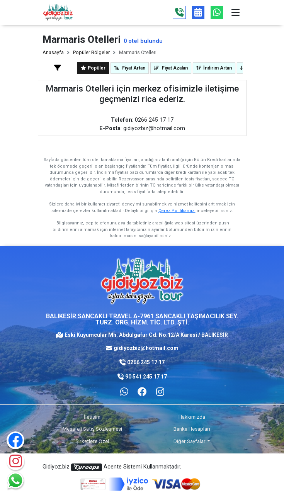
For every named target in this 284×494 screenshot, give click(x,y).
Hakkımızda (192, 417)
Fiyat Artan (129, 68)
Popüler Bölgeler (91, 52)
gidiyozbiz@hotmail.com (146, 348)
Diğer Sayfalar (189, 441)
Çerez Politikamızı (177, 210)
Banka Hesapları (191, 429)
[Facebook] (142, 392)
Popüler (93, 68)
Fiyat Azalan (171, 68)
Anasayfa (53, 52)
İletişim (92, 417)
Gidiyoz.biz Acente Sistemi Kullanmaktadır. (112, 467)
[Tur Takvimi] (198, 12)
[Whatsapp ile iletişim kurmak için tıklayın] (124, 392)
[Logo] (58, 12)
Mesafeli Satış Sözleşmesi (92, 429)
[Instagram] (15, 461)
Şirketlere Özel (92, 441)
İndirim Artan (214, 68)
